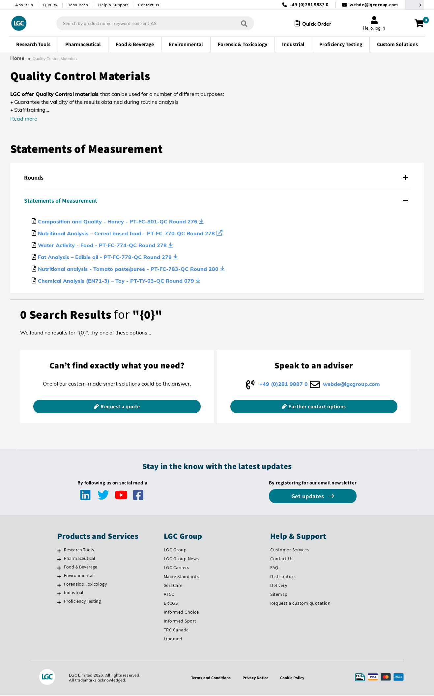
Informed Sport (180, 622)
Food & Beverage (81, 568)
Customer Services (289, 551)
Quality (50, 4)
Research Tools (79, 551)
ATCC (169, 595)
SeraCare (173, 587)
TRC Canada (176, 631)
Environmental (79, 577)
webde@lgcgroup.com (374, 4)
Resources (78, 4)
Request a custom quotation (300, 604)
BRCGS (171, 604)
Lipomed (173, 640)
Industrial (74, 594)
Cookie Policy (294, 679)
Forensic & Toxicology (85, 585)
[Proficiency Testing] (59, 603)
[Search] (239, 23)
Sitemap (279, 595)
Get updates (308, 497)
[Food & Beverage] (59, 569)
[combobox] (150, 23)
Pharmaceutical (80, 560)
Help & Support (113, 4)
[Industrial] (59, 595)
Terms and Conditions (209, 679)
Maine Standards (181, 578)
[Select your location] (414, 5)
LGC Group (175, 551)
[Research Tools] (59, 552)
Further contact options (317, 407)
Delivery (278, 587)
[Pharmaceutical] (59, 561)
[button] (217, 177)
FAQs (275, 569)
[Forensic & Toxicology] (59, 586)
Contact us (148, 4)
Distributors (283, 578)
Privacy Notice (256, 679)
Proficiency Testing (82, 602)
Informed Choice (181, 613)
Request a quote (120, 407)
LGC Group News (181, 560)
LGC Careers (176, 569)
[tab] (217, 177)
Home (17, 58)
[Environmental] (59, 578)
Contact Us (281, 560)
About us (24, 4)
